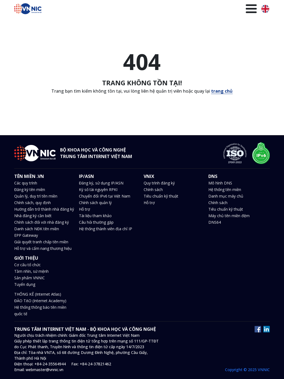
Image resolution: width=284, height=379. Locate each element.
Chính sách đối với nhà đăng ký (41, 222)
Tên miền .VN (57, 23)
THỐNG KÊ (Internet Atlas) (37, 294)
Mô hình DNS (220, 183)
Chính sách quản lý (95, 202)
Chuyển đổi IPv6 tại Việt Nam (104, 196)
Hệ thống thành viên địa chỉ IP (105, 228)
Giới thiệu (243, 23)
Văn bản (176, 23)
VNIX (100, 23)
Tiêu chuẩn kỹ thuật (161, 196)
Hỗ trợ (84, 209)
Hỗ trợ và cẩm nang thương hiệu (43, 248)
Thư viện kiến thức (209, 23)
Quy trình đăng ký (159, 183)
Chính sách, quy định (32, 202)
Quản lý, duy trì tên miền (35, 196)
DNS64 (214, 222)
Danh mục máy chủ (225, 196)
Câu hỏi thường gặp (96, 222)
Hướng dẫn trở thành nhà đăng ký (44, 209)
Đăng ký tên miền (29, 189)
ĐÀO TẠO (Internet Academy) (40, 300)
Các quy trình (25, 183)
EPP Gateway (26, 235)
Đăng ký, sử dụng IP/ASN (101, 183)
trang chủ (222, 91)
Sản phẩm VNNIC (29, 277)
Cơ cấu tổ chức (27, 264)
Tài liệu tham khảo (95, 215)
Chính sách (153, 189)
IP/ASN (83, 23)
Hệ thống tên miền (224, 189)
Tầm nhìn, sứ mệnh (31, 271)
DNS (116, 23)
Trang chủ (27, 23)
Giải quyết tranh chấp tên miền (41, 241)
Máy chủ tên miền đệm (229, 215)
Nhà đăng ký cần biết (33, 215)
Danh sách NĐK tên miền (36, 228)
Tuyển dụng (24, 284)
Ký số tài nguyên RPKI (98, 189)
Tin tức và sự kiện (144, 23)
